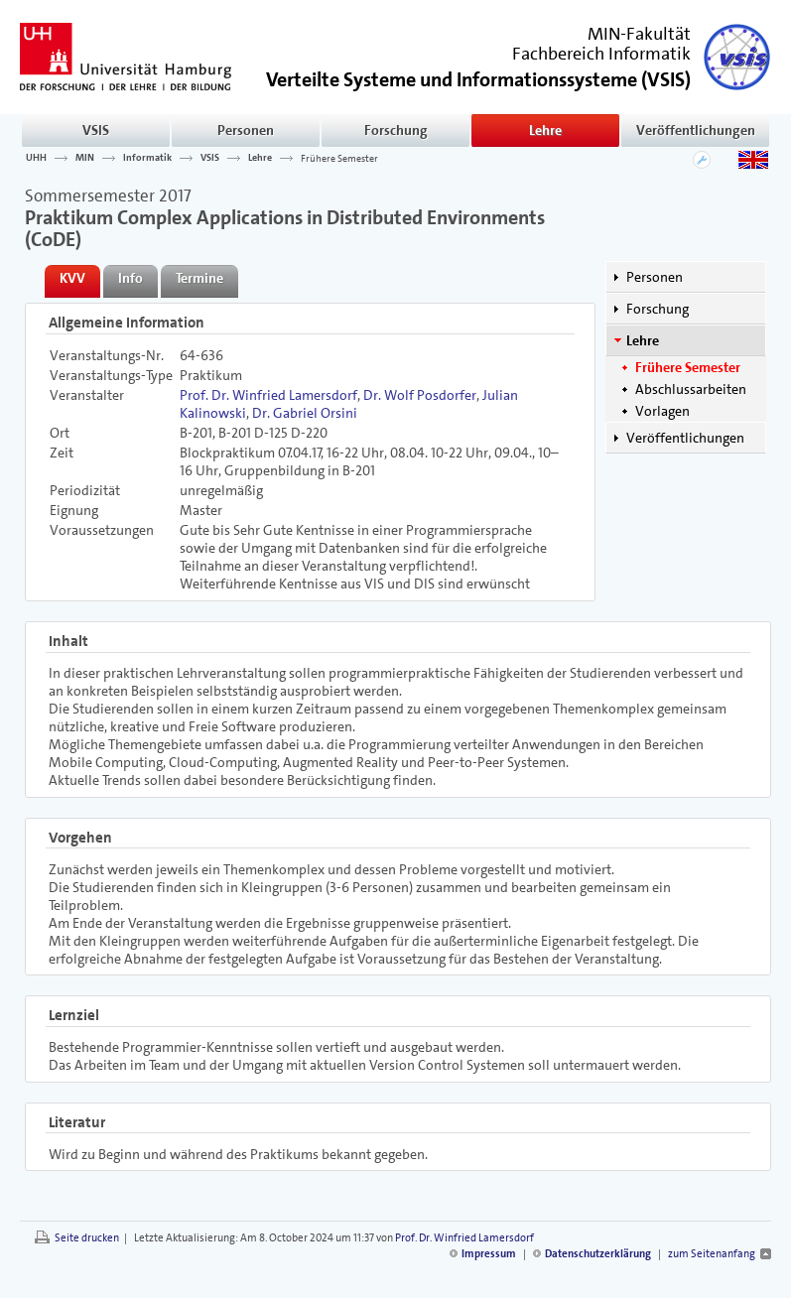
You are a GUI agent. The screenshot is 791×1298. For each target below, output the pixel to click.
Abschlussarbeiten (690, 389)
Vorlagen (662, 411)
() (478, 77)
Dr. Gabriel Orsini (304, 413)
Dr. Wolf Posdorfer (419, 395)
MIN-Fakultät (639, 34)
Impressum (488, 1253)
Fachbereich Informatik (601, 53)
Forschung (396, 130)
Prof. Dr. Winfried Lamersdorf (268, 395)
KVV (72, 278)
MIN (84, 158)
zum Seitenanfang (711, 1253)
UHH (36, 158)
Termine (199, 278)
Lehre (545, 130)
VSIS (95, 130)
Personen (245, 130)
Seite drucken (87, 1238)
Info (130, 278)
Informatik (147, 158)
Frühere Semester (339, 158)
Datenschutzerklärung (598, 1253)
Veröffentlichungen (695, 130)
